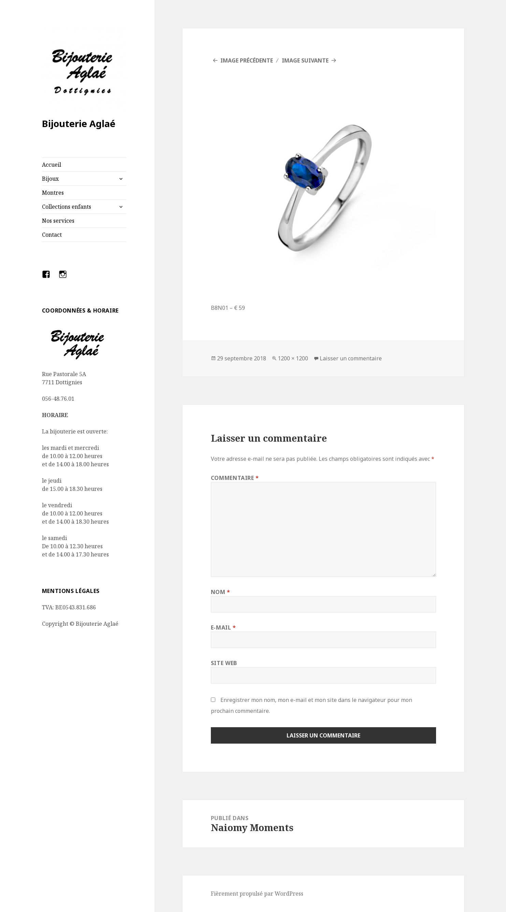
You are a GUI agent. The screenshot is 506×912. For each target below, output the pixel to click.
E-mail (223, 627)
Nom (220, 592)
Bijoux (50, 178)
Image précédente (246, 60)
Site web (224, 663)
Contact (52, 234)
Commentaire (235, 478)
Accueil (51, 164)
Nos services (58, 220)
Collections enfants (66, 206)
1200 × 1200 (293, 358)
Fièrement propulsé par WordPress (257, 893)
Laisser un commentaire (351, 358)
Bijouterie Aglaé (78, 123)
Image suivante (305, 60)
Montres (53, 192)
